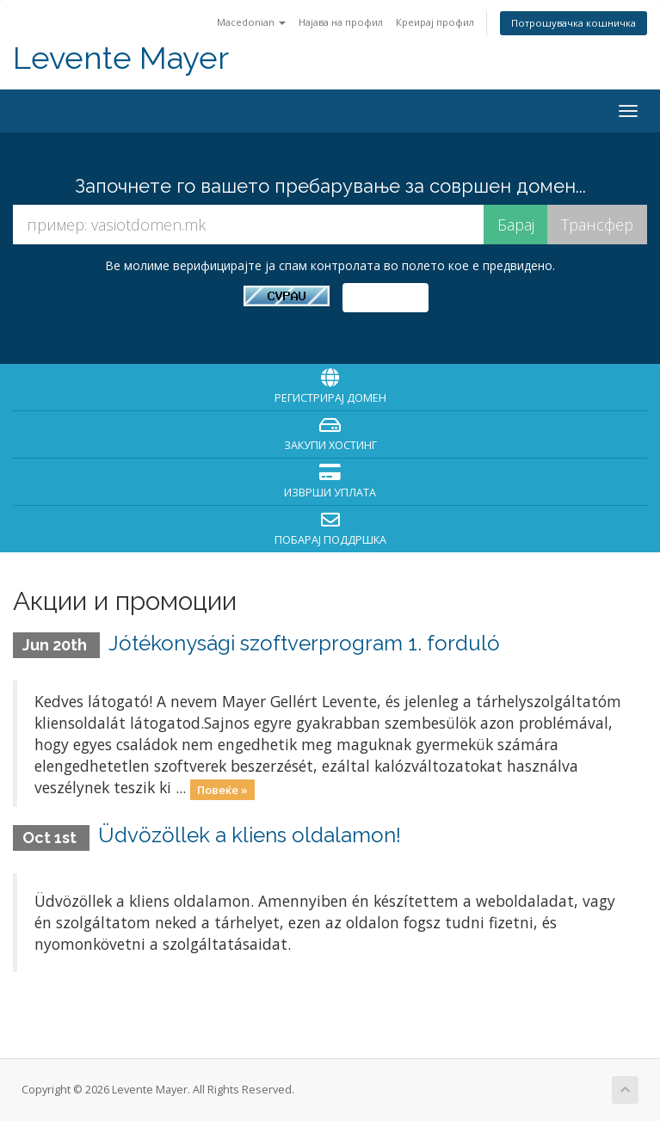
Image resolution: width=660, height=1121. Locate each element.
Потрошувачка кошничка (573, 22)
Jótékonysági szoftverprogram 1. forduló (304, 643)
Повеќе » (222, 789)
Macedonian (251, 21)
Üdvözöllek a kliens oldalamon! (249, 834)
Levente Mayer (121, 58)
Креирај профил (435, 21)
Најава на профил (341, 21)
